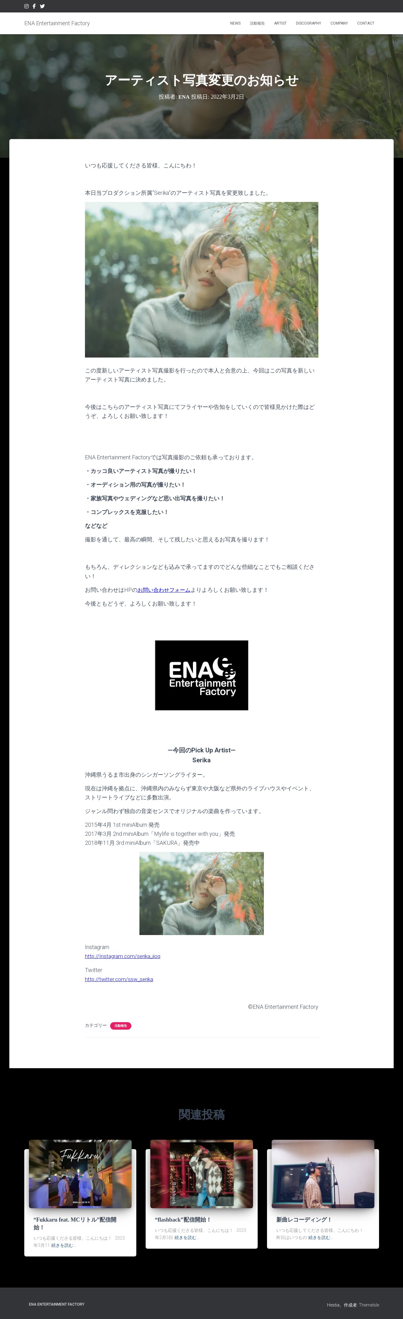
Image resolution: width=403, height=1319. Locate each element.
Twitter (42, 7)
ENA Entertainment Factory (56, 1304)
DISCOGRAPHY (308, 23)
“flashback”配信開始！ (183, 1220)
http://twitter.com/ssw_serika (120, 978)
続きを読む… (63, 1245)
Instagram (26, 7)
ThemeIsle (369, 1305)
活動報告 (257, 23)
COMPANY (339, 23)
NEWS (235, 23)
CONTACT (365, 23)
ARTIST (280, 23)
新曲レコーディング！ (304, 1220)
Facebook (34, 7)
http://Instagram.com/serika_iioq (124, 956)
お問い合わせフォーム (166, 590)
